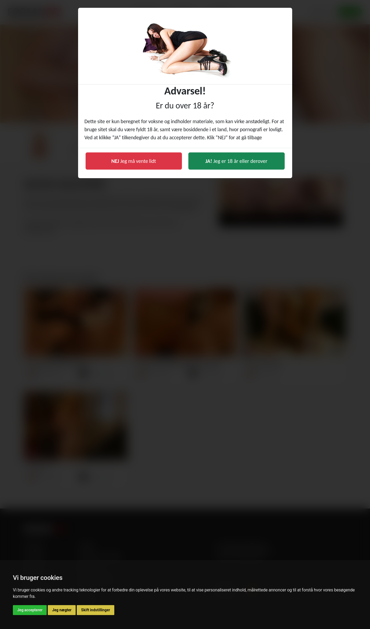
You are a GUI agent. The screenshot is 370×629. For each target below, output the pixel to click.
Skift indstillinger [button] (95, 610)
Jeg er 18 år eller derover (237, 161)
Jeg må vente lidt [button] (133, 161)
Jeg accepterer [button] (29, 610)
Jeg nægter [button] (61, 610)
